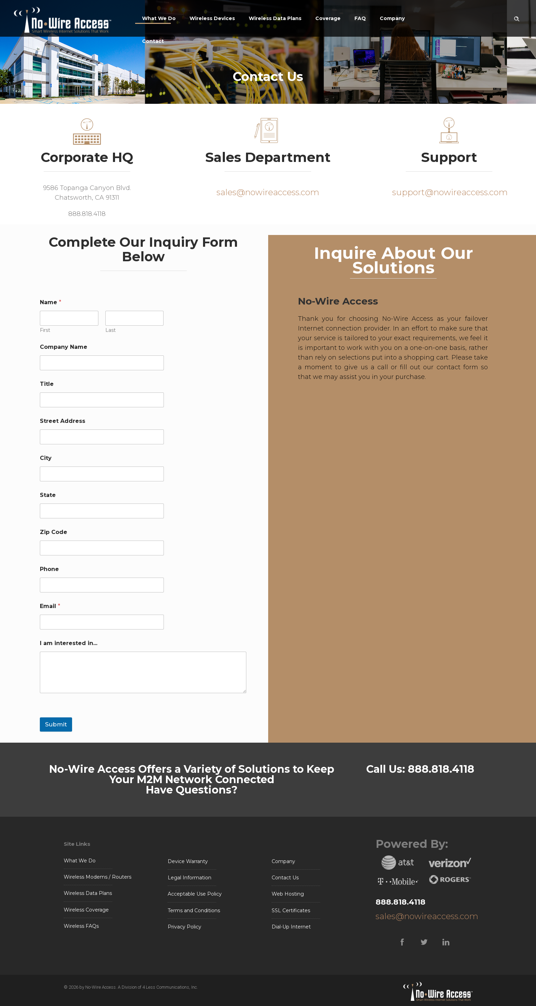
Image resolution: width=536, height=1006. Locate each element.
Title (47, 384)
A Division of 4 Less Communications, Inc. (158, 987)
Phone (49, 569)
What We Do (159, 18)
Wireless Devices (212, 18)
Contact (153, 41)
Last (110, 330)
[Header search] (516, 18)
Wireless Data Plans (275, 18)
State (48, 495)
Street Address (62, 421)
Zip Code (53, 532)
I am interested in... (68, 643)
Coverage (328, 18)
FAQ (360, 18)
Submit (56, 724)
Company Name (63, 347)
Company (392, 18)
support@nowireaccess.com (449, 192)
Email (50, 606)
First (45, 330)
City (46, 458)
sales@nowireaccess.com (268, 192)
